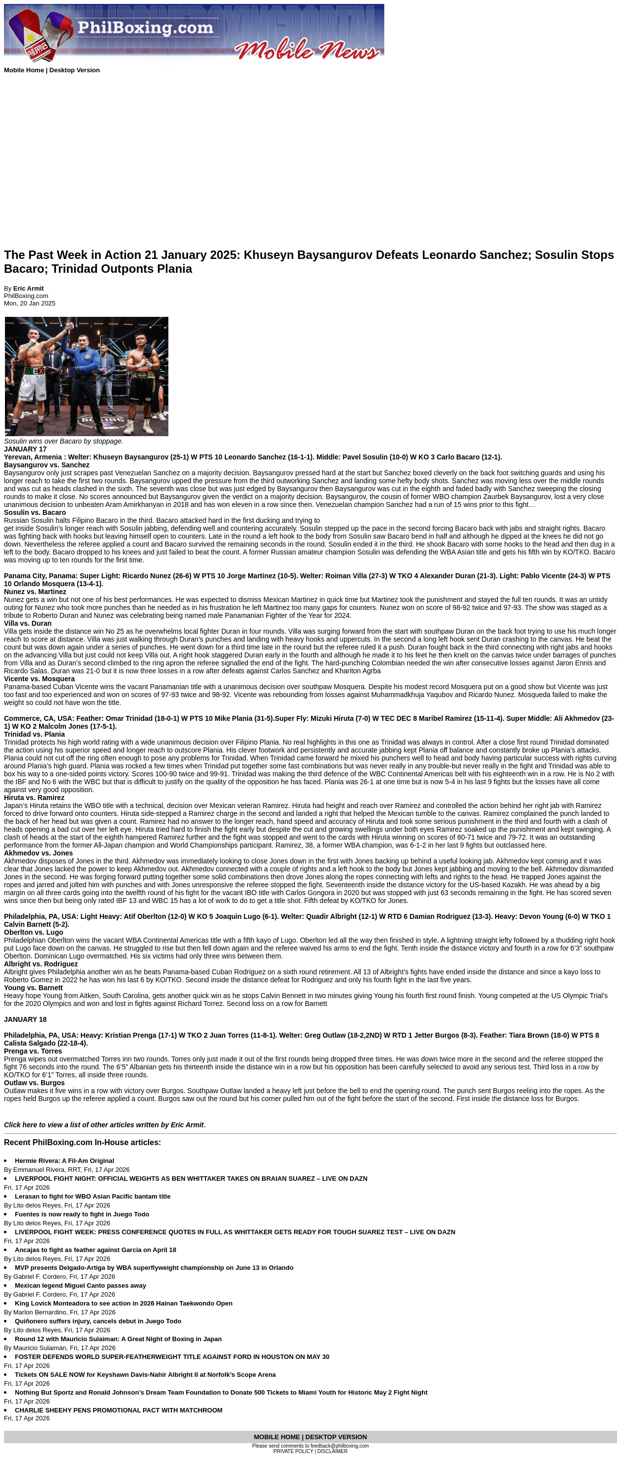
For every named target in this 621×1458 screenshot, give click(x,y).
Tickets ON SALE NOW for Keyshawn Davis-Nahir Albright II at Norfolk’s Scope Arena (145, 1374)
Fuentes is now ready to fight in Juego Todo (82, 1214)
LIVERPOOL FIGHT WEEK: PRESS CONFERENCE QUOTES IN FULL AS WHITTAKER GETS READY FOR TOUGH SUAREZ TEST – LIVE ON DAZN (235, 1232)
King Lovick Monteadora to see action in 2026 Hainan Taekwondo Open (124, 1303)
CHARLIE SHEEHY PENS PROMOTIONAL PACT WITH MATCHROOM (118, 1410)
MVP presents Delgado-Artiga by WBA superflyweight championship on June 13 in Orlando (154, 1267)
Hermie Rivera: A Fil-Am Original (64, 1160)
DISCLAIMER (332, 1451)
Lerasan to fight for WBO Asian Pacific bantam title (92, 1196)
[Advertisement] (301, 170)
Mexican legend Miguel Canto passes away (80, 1285)
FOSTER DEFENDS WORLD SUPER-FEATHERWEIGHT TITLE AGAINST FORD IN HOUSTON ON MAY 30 (172, 1356)
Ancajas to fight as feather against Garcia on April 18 (95, 1250)
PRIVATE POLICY (293, 1451)
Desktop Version (75, 70)
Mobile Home (25, 70)
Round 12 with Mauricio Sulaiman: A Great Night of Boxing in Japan (118, 1339)
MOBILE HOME (278, 1437)
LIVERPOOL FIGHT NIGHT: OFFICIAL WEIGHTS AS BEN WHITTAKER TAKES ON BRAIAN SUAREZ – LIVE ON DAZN (191, 1178)
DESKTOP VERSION (336, 1437)
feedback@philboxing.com (339, 1446)
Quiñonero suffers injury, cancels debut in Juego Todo (98, 1321)
